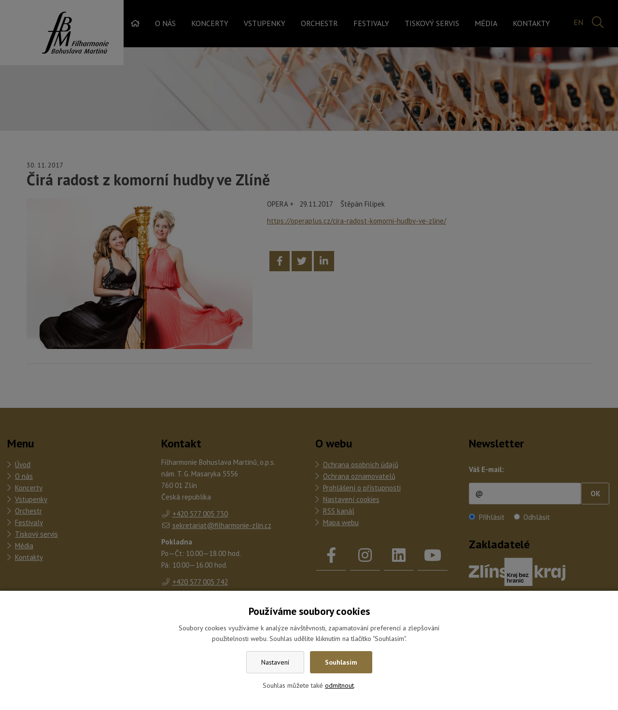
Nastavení (275, 662)
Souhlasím (341, 662)
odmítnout (339, 685)
